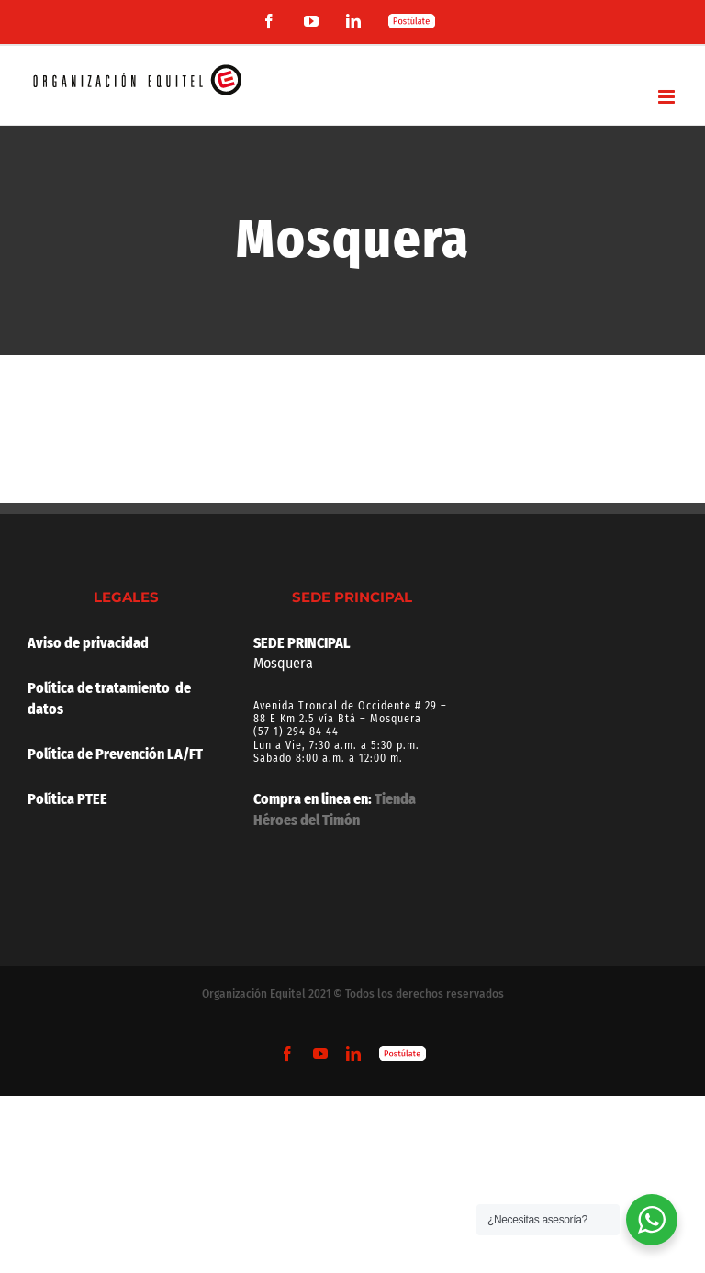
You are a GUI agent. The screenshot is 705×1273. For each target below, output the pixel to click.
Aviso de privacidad (88, 643)
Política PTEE (67, 799)
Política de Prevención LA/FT (115, 754)
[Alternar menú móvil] (667, 96)
